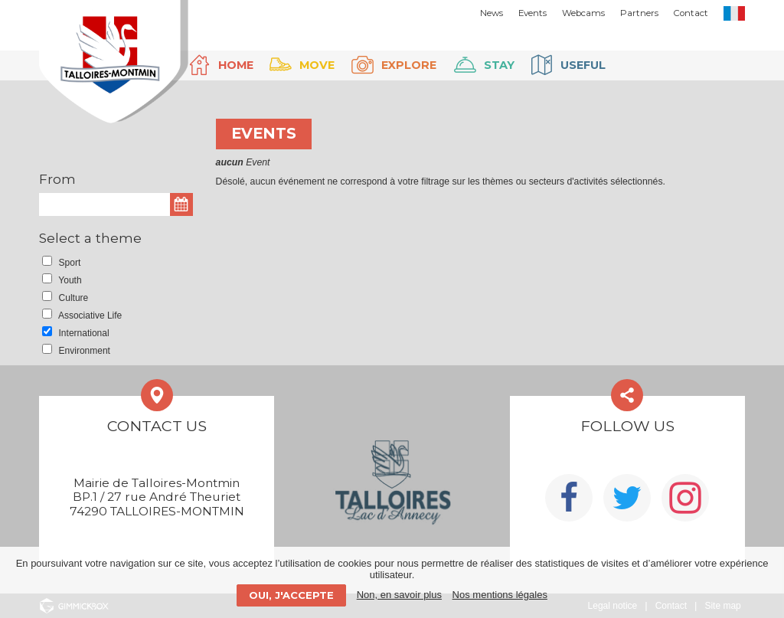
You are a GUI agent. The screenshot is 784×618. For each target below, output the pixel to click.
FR (734, 13)
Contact (691, 13)
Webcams (583, 13)
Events (532, 13)
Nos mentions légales (499, 594)
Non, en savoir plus (399, 594)
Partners (639, 13)
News (491, 13)
